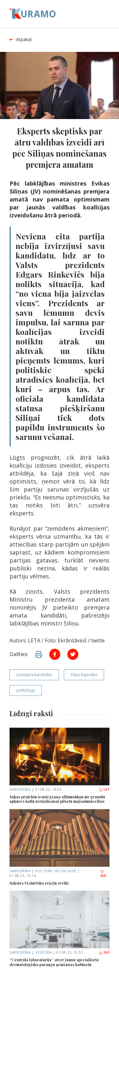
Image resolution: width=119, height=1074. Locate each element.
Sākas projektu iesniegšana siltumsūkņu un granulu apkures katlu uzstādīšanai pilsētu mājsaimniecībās (57, 799)
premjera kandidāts (34, 674)
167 (103, 789)
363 (103, 952)
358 (103, 874)
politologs (26, 690)
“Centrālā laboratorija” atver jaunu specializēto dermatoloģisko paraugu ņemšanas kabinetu (54, 962)
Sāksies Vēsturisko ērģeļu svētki (39, 883)
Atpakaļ (21, 39)
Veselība (43, 952)
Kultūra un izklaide (55, 870)
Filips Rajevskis (84, 674)
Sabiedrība (20, 789)
